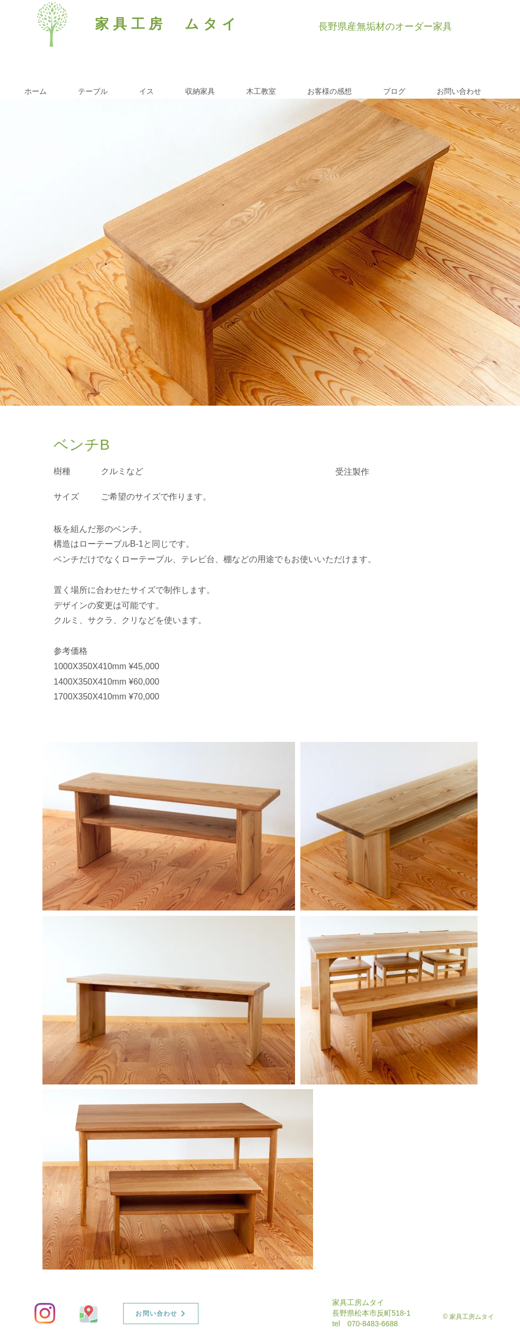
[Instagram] (44, 1313)
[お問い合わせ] (160, 1313)
